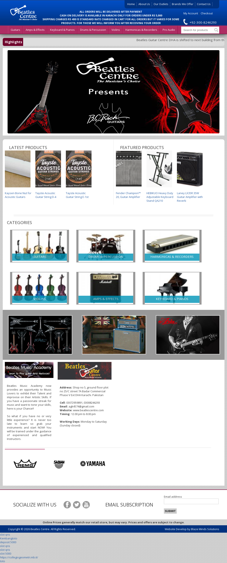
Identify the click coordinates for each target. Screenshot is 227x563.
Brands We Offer (182, 4)
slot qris (5, 534)
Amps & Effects (35, 30)
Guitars (15, 30)
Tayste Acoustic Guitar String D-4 (48, 174)
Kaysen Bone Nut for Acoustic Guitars (18, 174)
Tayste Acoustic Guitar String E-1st (79, 174)
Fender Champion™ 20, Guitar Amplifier (129, 174)
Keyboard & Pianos (62, 30)
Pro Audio (169, 30)
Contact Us (204, 4)
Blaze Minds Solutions (205, 529)
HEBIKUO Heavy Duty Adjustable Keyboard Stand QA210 (159, 176)
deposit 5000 (8, 542)
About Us (144, 4)
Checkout (207, 13)
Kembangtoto (8, 538)
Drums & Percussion (93, 30)
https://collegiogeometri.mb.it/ (19, 557)
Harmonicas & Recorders (141, 30)
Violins (116, 30)
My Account (190, 13)
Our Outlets (161, 4)
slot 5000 (5, 553)
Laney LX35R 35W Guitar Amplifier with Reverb (190, 176)
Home (131, 4)
